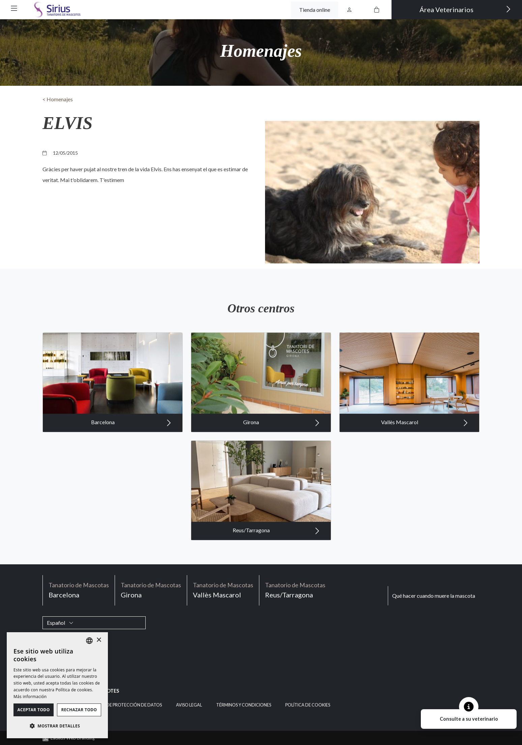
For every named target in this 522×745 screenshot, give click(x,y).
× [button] (98, 640)
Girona (281, 433)
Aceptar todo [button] (33, 710)
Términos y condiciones (243, 705)
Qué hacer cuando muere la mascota (433, 595)
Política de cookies (307, 705)
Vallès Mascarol (424, 433)
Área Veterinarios (465, 9)
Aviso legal (189, 705)
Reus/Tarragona (276, 541)
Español (60, 622)
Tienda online (314, 9)
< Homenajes (57, 99)
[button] (14, 8)
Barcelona (131, 433)
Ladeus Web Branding (73, 738)
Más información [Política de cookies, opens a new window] (30, 696)
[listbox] (89, 640)
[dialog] (57, 685)
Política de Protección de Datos (124, 705)
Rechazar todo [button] (79, 710)
